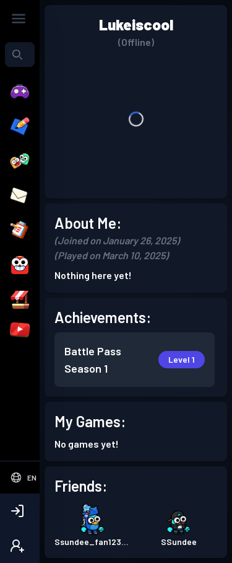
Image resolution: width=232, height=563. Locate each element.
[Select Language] (23, 477)
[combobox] (20, 54)
